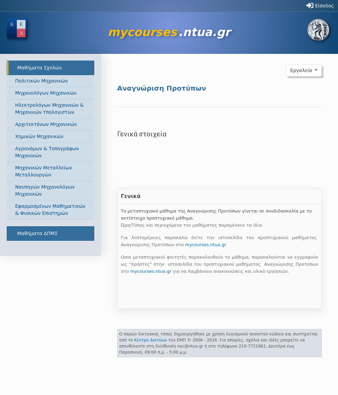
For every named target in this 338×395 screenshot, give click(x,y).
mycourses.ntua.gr (205, 244)
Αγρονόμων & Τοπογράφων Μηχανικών (47, 152)
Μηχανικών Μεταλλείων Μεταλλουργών (43, 171)
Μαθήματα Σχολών (39, 67)
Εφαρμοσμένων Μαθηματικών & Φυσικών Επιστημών (50, 209)
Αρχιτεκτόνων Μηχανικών (46, 124)
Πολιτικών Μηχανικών (41, 81)
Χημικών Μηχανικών (39, 136)
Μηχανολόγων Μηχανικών (45, 93)
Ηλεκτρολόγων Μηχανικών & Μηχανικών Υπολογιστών (49, 108)
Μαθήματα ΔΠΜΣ (37, 233)
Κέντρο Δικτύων (150, 340)
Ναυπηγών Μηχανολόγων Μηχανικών (45, 190)
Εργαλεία (302, 70)
